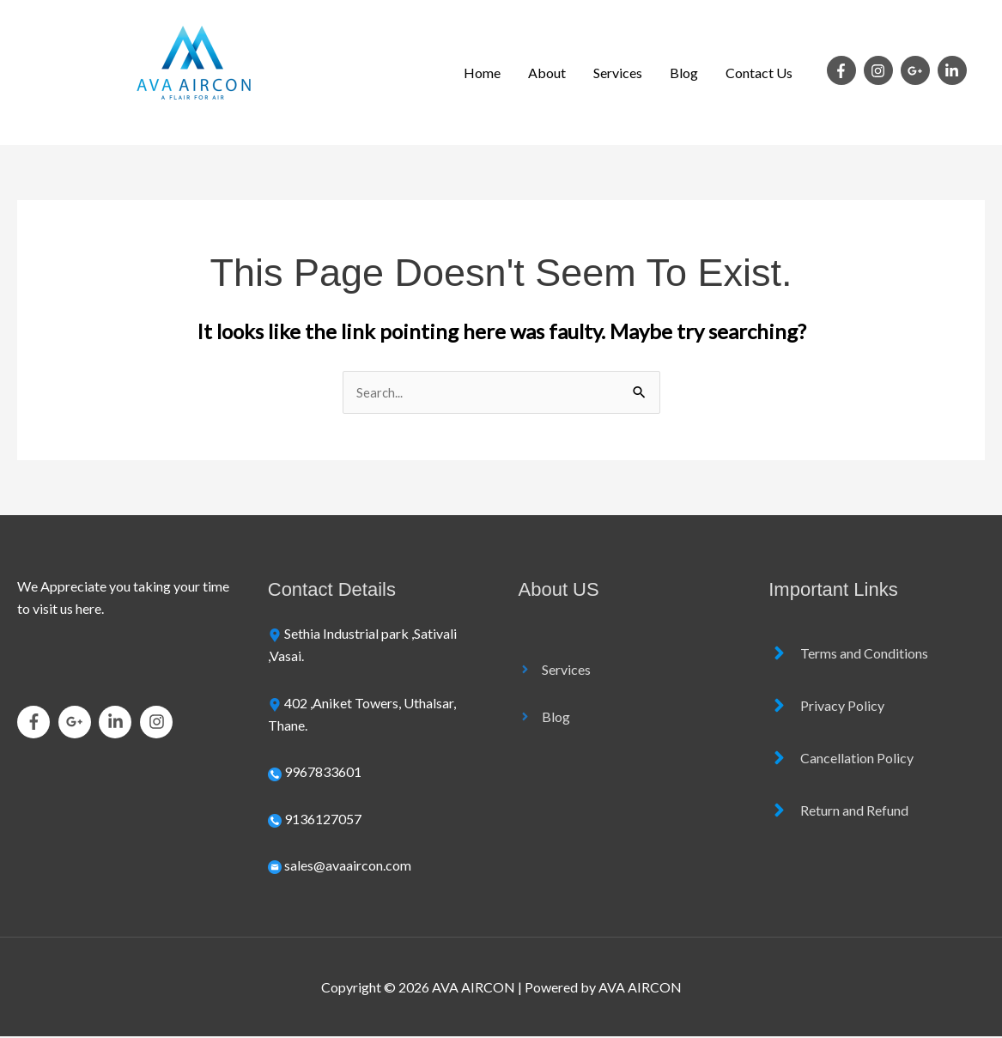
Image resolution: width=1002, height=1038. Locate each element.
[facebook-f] (844, 70)
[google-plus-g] (918, 70)
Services (617, 72)
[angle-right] (555, 670)
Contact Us (759, 72)
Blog (684, 72)
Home (482, 72)
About (547, 72)
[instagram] (881, 70)
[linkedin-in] (954, 70)
